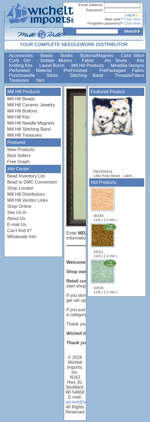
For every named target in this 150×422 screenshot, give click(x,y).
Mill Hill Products (88, 65)
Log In (133, 15)
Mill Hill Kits (18, 117)
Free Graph (18, 161)
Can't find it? (19, 230)
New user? (114, 19)
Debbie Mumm (58, 60)
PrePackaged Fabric (121, 70)
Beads (47, 55)
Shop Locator (20, 188)
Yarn (40, 80)
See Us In (16, 212)
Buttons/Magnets (97, 55)
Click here (132, 19)
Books (68, 55)
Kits (140, 60)
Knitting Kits (21, 65)
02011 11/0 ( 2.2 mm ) (106, 240)
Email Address (90, 5)
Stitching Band (89, 75)
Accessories (22, 55)
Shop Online (19, 206)
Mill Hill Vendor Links (27, 200)
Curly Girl (22, 60)
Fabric (90, 60)
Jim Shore (117, 60)
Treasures (19, 80)
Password (94, 10)
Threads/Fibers (129, 75)
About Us (16, 218)
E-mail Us (16, 224)
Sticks (55, 75)
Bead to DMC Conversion (32, 182)
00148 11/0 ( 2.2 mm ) (106, 204)
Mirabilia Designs (127, 65)
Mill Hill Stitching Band (29, 129)
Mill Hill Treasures (24, 135)
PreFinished (78, 70)
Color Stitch (132, 55)
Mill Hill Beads (21, 98)
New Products (21, 149)
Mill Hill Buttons (22, 111)
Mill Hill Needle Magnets (30, 123)
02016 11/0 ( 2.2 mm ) (106, 276)
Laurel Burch (52, 65)
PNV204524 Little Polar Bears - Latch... (115, 137)
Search (133, 31)
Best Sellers (19, 155)
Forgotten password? (105, 23)
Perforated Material (33, 70)
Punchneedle (25, 75)
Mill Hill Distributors (26, 194)
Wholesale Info (21, 236)
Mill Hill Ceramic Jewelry (31, 105)
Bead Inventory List (26, 176)
